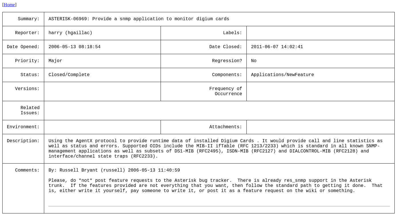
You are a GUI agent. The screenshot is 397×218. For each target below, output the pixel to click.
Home (9, 4)
